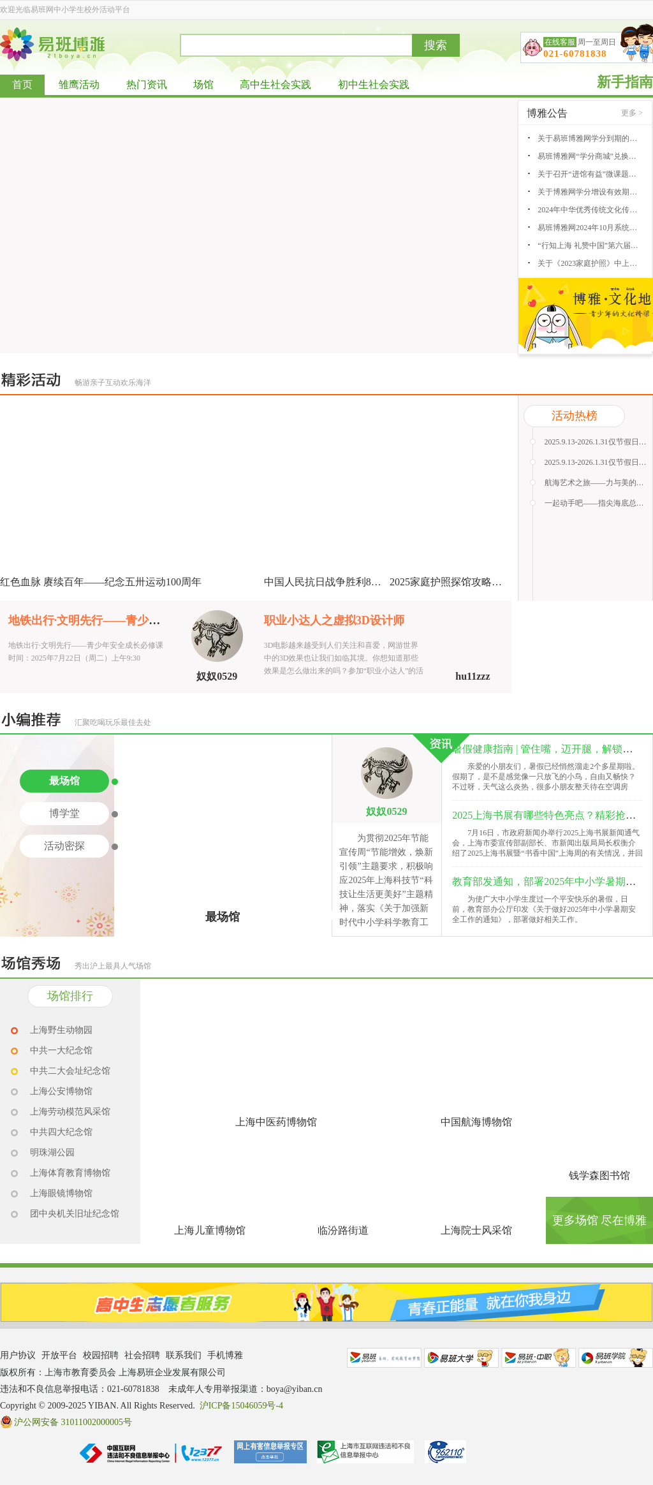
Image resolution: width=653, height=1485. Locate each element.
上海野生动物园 (61, 1030)
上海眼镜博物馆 (61, 1193)
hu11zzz (472, 676)
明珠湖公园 (52, 1152)
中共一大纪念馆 (61, 1050)
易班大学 (461, 1358)
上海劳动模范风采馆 (70, 1111)
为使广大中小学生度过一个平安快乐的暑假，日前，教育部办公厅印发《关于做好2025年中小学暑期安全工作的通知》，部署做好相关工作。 (544, 909)
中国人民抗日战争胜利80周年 (330, 581)
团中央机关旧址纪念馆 (74, 1213)
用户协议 (18, 1355)
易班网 (384, 1358)
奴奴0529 (216, 676)
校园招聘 (101, 1355)
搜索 (435, 45)
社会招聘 (142, 1355)
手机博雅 (225, 1355)
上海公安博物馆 (61, 1091)
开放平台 (59, 1355)
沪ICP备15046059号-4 (241, 1405)
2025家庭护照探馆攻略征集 (451, 581)
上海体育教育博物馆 (70, 1173)
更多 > (632, 112)
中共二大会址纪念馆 (70, 1071)
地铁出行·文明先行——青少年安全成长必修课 (124, 620)
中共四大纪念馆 (61, 1132)
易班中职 (538, 1358)
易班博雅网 (52, 44)
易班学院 (615, 1358)
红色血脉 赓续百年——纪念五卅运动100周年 (101, 581)
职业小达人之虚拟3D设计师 (334, 620)
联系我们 (184, 1355)
